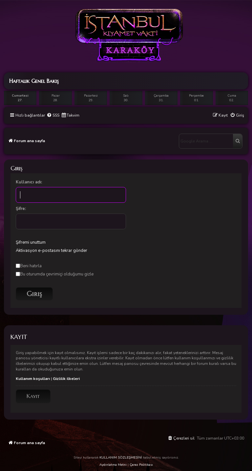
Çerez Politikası (141, 464)
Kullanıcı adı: (29, 182)
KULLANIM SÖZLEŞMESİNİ (120, 457)
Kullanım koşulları (33, 378)
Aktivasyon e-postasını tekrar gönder (51, 250)
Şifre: (21, 209)
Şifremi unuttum (31, 242)
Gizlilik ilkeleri (66, 378)
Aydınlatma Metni (113, 464)
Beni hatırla (29, 266)
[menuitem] (53, 115)
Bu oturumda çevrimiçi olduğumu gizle (55, 274)
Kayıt (33, 396)
